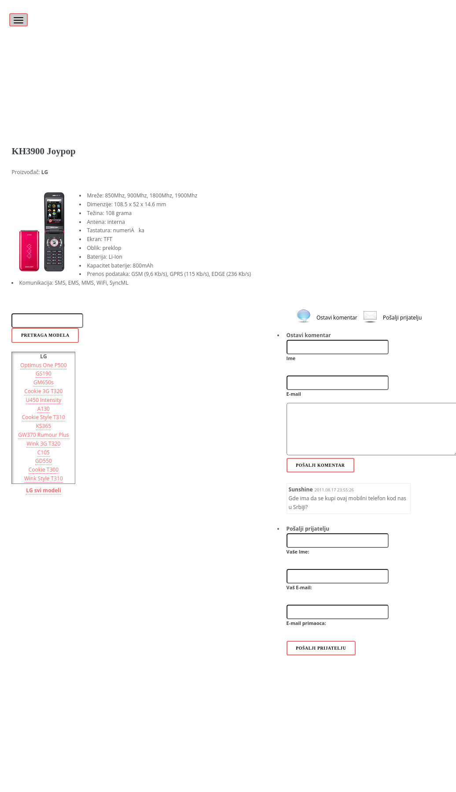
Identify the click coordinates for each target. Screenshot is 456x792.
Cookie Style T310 (43, 417)
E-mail (294, 393)
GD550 (43, 461)
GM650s (43, 382)
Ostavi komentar (336, 317)
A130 (43, 409)
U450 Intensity (44, 400)
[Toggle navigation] (18, 19)
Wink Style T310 (43, 478)
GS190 (43, 373)
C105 (43, 452)
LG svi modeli (43, 490)
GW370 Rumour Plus (43, 435)
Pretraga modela (45, 335)
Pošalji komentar (320, 465)
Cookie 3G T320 (43, 391)
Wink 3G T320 (43, 443)
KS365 (43, 426)
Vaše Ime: (298, 551)
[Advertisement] (227, 61)
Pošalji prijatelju (402, 317)
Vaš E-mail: (299, 587)
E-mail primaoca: (306, 623)
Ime (291, 358)
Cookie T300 (44, 469)
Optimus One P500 (43, 365)
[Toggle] (17, 15)
